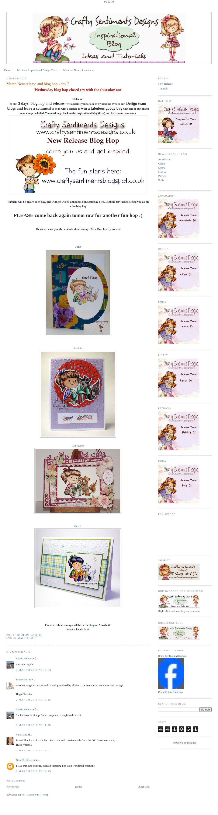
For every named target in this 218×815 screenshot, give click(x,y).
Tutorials (163, 88)
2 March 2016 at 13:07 (33, 750)
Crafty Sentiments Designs (172, 656)
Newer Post (12, 786)
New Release (26, 638)
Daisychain (22, 679)
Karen (78, 526)
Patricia (78, 348)
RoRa (161, 180)
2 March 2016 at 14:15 (33, 771)
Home (7, 70)
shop (92, 625)
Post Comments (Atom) (35, 794)
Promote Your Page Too (170, 692)
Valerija (20, 734)
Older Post (144, 786)
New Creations (24, 760)
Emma (161, 167)
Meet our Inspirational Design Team (37, 70)
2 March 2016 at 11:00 (33, 725)
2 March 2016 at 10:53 (33, 669)
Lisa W (162, 171)
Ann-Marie (164, 159)
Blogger (191, 742)
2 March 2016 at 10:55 (33, 699)
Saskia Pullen (23, 658)
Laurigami (78, 445)
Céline (161, 163)
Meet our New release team (78, 70)
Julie (78, 246)
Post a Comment (15, 780)
